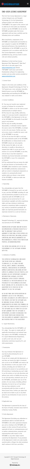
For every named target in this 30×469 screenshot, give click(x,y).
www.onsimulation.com (8, 67)
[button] (27, 3)
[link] (10, 4)
